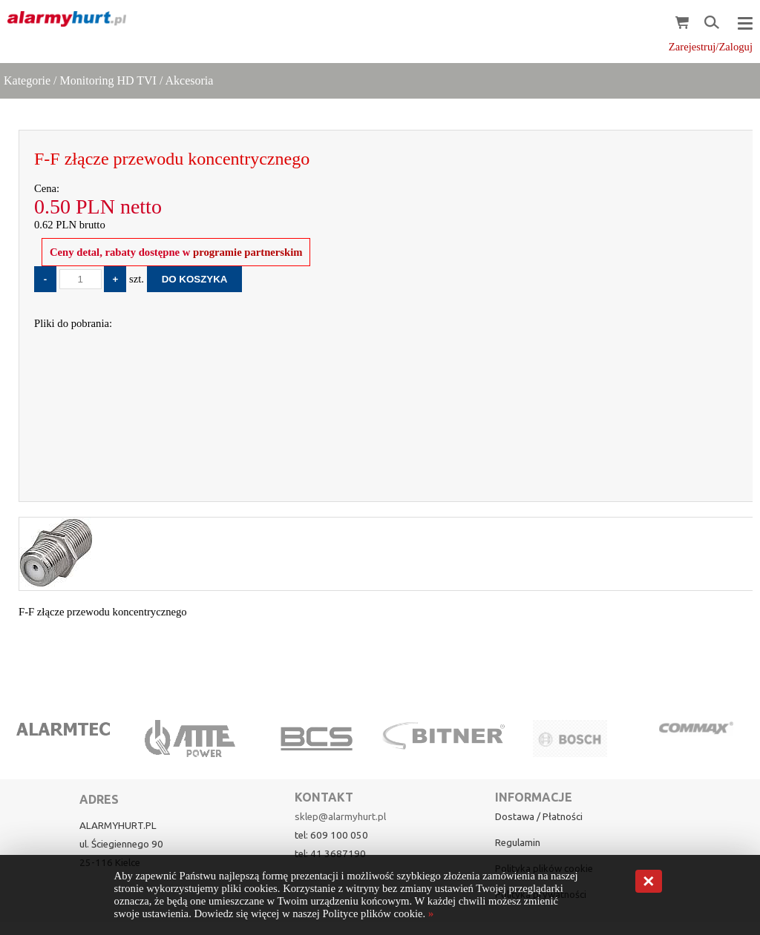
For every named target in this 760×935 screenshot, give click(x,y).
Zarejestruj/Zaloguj (711, 47)
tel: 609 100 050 (331, 835)
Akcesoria (189, 80)
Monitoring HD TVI (108, 80)
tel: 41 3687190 (330, 853)
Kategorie (27, 80)
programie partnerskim (246, 252)
